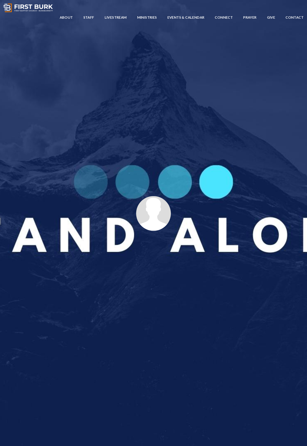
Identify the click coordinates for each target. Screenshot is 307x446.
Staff (88, 17)
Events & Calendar (186, 17)
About (66, 17)
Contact (295, 17)
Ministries (147, 17)
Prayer (249, 17)
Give (271, 17)
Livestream (116, 17)
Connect (224, 17)
